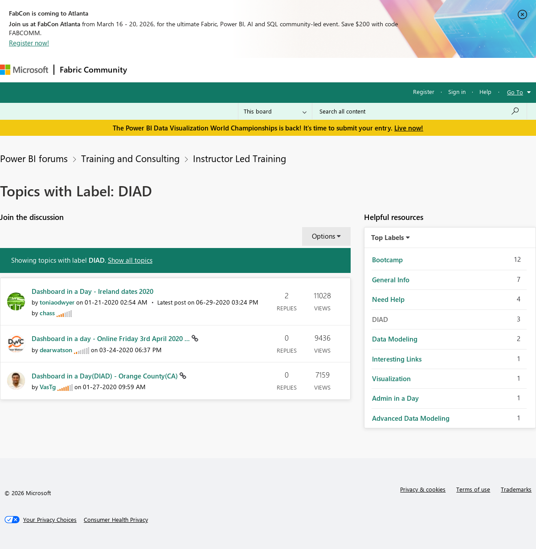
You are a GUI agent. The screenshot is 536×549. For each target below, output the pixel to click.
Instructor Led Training (239, 158)
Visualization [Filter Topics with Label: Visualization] (391, 378)
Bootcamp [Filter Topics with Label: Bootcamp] (387, 259)
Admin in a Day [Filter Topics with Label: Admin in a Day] (395, 398)
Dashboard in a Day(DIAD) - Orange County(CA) (106, 375)
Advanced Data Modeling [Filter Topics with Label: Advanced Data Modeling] (411, 418)
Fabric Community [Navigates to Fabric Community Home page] (93, 69)
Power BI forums (34, 158)
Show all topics (130, 260)
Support (374, 69)
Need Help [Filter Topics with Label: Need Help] (388, 299)
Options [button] (323, 236)
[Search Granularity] (275, 111)
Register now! (29, 42)
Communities (262, 69)
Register (423, 91)
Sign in (457, 91)
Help (485, 91)
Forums (147, 69)
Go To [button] (515, 92)
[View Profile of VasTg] (48, 386)
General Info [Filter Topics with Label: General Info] (390, 279)
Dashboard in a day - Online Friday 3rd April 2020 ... (112, 338)
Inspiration (186, 69)
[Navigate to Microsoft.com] (24, 70)
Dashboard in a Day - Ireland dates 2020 (92, 291)
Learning (337, 69)
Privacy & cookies (423, 489)
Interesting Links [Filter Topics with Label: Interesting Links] (396, 358)
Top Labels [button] (387, 237)
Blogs (302, 69)
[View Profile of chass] (47, 313)
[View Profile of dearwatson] (56, 350)
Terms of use (473, 489)
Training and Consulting (130, 158)
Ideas (223, 69)
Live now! (408, 127)
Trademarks (516, 489)
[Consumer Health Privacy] (116, 520)
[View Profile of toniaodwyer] (57, 302)
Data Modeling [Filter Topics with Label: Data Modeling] (394, 338)
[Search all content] (419, 111)
